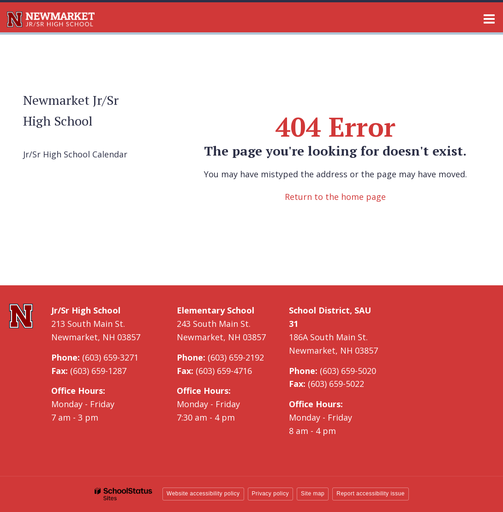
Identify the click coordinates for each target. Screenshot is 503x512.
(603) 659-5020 (348, 370)
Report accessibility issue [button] (370, 493)
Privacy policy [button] (270, 493)
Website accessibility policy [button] (203, 493)
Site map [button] (312, 493)
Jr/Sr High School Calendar (75, 154)
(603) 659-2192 (236, 357)
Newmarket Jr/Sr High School (71, 110)
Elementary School (215, 310)
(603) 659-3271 (110, 357)
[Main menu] (489, 18)
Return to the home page (335, 196)
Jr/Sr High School (85, 310)
